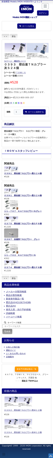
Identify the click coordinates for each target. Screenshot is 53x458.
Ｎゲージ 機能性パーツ (15, 61)
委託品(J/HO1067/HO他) (18, 302)
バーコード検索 (14, 316)
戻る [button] (14, 36)
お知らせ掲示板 (13, 347)
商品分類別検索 (14, 295)
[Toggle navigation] (3, 454)
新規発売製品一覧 (15, 298)
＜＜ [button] (5, 36)
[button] (43, 13)
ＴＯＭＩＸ (21, 72)
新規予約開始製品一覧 (26, 369)
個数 (8, 111)
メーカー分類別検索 (16, 291)
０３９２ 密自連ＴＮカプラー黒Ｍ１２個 (23, 410)
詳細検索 (10, 313)
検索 (7, 331)
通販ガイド (11, 350)
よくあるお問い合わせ (16, 353)
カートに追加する (34, 111)
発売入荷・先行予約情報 (18, 309)
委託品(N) (11, 306)
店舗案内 (10, 356)
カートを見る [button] (26, 26)
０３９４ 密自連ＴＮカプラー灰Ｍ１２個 (23, 432)
